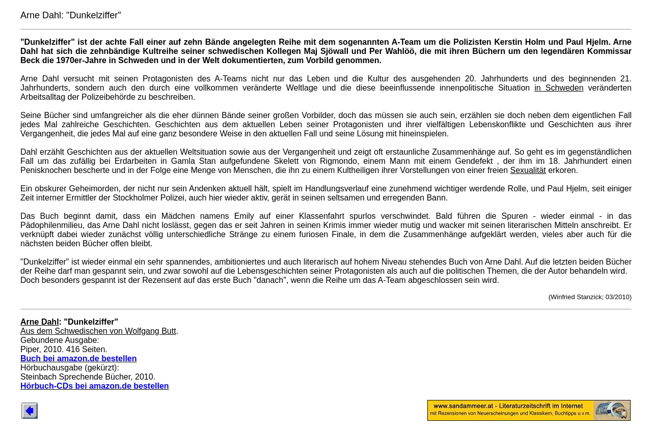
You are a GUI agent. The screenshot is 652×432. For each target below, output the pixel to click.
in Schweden (558, 87)
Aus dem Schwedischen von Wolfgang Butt (98, 331)
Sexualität (528, 170)
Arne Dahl (39, 322)
